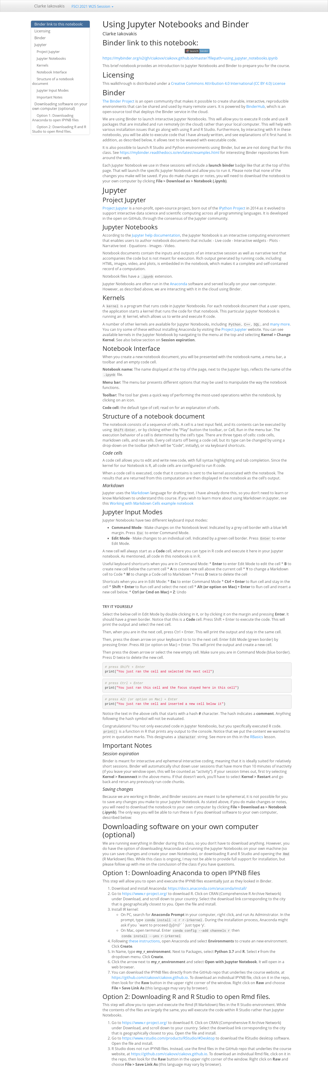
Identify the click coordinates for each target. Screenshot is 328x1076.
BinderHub (255, 106)
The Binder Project (118, 101)
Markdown (140, 491)
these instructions (144, 938)
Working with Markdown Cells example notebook (151, 502)
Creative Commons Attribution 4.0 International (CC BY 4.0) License (228, 83)
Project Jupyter (115, 208)
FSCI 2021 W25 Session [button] (92, 6)
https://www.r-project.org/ (144, 891)
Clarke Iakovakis (49, 6)
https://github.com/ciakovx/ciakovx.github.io (150, 975)
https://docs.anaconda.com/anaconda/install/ (207, 886)
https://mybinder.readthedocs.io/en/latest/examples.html (169, 152)
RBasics (256, 735)
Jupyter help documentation (156, 235)
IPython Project (232, 208)
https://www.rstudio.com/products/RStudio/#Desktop (168, 1035)
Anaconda (178, 283)
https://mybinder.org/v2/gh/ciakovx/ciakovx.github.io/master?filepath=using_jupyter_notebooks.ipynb (190, 58)
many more (280, 323)
